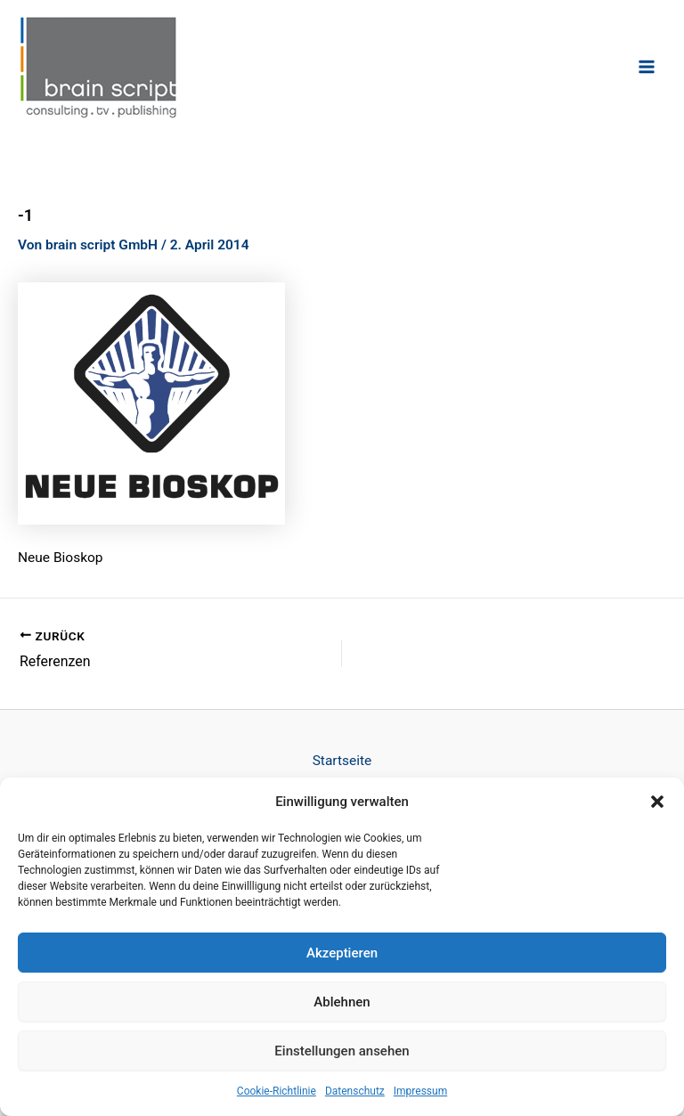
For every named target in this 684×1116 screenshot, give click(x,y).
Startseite (342, 760)
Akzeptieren (342, 953)
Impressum (420, 1091)
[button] (657, 802)
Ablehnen (342, 1002)
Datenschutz (355, 1091)
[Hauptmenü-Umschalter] (647, 66)
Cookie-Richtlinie (276, 1091)
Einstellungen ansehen (341, 1051)
